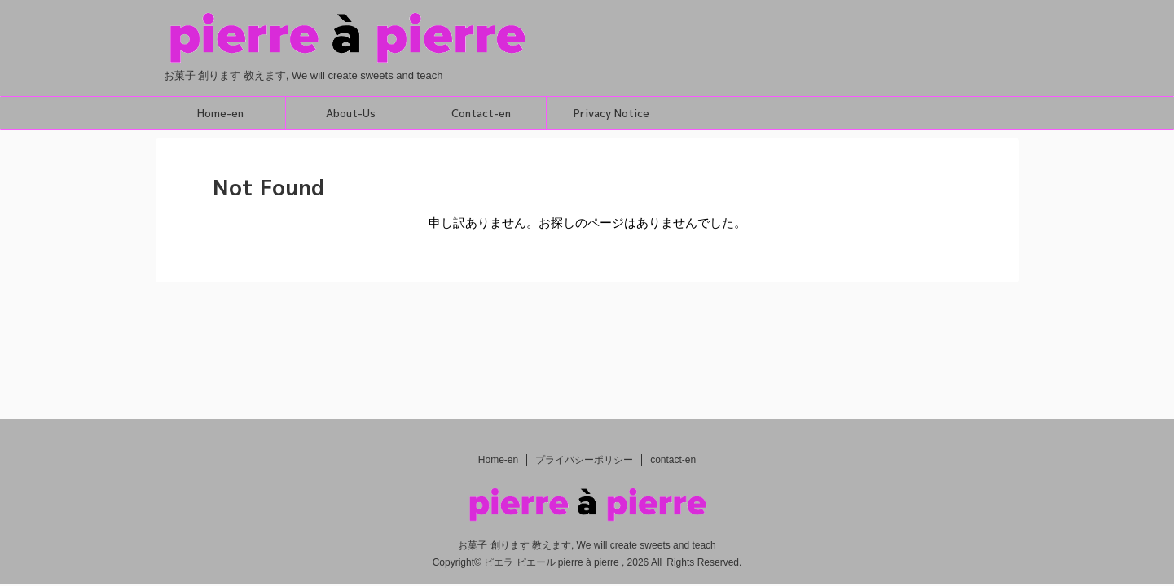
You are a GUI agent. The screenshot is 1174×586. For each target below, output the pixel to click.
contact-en (673, 460)
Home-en (220, 113)
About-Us (351, 113)
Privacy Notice (611, 113)
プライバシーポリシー (584, 460)
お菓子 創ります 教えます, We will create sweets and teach (587, 545)
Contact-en (481, 113)
